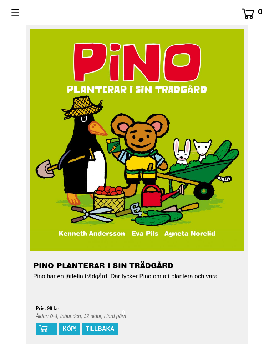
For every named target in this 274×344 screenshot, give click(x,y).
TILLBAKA (100, 328)
